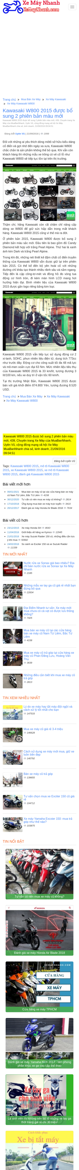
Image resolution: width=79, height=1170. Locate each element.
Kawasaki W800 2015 (25, 466)
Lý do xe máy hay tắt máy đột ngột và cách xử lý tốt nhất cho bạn (48, 708)
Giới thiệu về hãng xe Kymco (37, 532)
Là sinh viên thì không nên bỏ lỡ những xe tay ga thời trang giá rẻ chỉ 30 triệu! (39, 1122)
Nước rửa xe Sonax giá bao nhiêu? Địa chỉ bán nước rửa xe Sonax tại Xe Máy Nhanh (49, 566)
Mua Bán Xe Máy (30, 99)
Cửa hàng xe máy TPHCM (39, 1010)
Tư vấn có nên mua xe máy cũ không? (41, 499)
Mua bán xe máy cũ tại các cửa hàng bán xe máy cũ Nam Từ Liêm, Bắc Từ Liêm (48, 633)
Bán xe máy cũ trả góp (38, 773)
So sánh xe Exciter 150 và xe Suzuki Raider (45, 544)
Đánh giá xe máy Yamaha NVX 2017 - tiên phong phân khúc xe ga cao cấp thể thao (39, 1065)
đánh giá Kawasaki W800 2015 (39, 474)
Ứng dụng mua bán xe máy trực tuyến (42, 503)
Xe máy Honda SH (32, 527)
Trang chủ (9, 99)
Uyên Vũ (20, 133)
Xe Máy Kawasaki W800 (21, 103)
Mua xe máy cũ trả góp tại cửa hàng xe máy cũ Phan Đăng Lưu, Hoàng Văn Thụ (49, 656)
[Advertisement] (39, 55)
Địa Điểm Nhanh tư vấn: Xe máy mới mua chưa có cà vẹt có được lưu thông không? (49, 611)
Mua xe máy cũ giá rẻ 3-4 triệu (43, 729)
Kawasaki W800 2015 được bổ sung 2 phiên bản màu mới (38, 113)
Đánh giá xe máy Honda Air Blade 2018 (43, 508)
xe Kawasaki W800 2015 (27, 470)
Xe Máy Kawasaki (56, 99)
